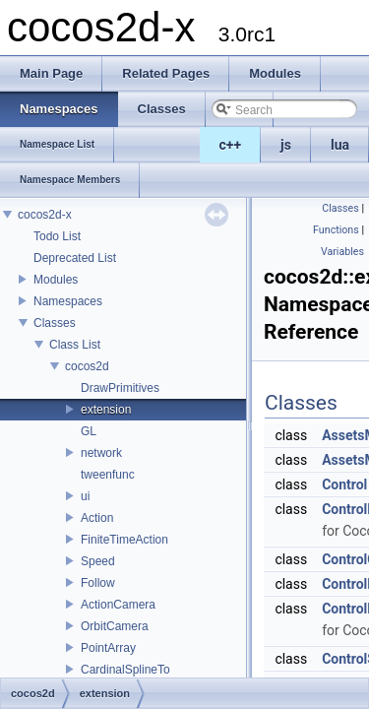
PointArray (108, 648)
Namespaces (67, 301)
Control (344, 484)
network (101, 453)
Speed (98, 561)
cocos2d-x (45, 215)
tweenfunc (108, 475)
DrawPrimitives (120, 388)
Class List (74, 345)
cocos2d (87, 366)
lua (340, 145)
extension (106, 410)
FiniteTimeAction (124, 540)
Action (97, 518)
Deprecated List (74, 258)
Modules (55, 280)
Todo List (57, 236)
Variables (342, 251)
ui (85, 496)
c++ (230, 145)
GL (88, 431)
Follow (98, 583)
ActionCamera (118, 605)
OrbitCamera (115, 626)
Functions (336, 230)
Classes (54, 323)
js (285, 145)
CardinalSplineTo (125, 670)
